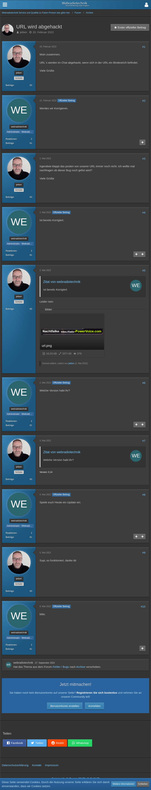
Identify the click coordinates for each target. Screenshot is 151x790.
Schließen (143, 784)
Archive (80, 666)
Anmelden (94, 705)
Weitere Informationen (123, 784)
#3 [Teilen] (143, 158)
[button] (146, 5)
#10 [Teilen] (143, 606)
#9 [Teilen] (143, 552)
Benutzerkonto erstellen (64, 705)
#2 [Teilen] (143, 100)
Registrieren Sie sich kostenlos (96, 692)
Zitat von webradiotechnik (61, 282)
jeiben (23, 32)
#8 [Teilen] (143, 494)
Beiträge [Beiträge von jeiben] (10, 85)
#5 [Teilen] (143, 270)
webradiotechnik (23, 662)
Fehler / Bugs (61, 666)
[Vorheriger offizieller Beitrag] (136, 254)
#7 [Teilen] (143, 440)
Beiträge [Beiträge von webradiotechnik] (10, 143)
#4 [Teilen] (143, 212)
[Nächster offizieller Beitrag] (142, 142)
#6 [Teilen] (143, 382)
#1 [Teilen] (143, 46)
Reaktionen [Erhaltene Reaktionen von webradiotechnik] (11, 139)
